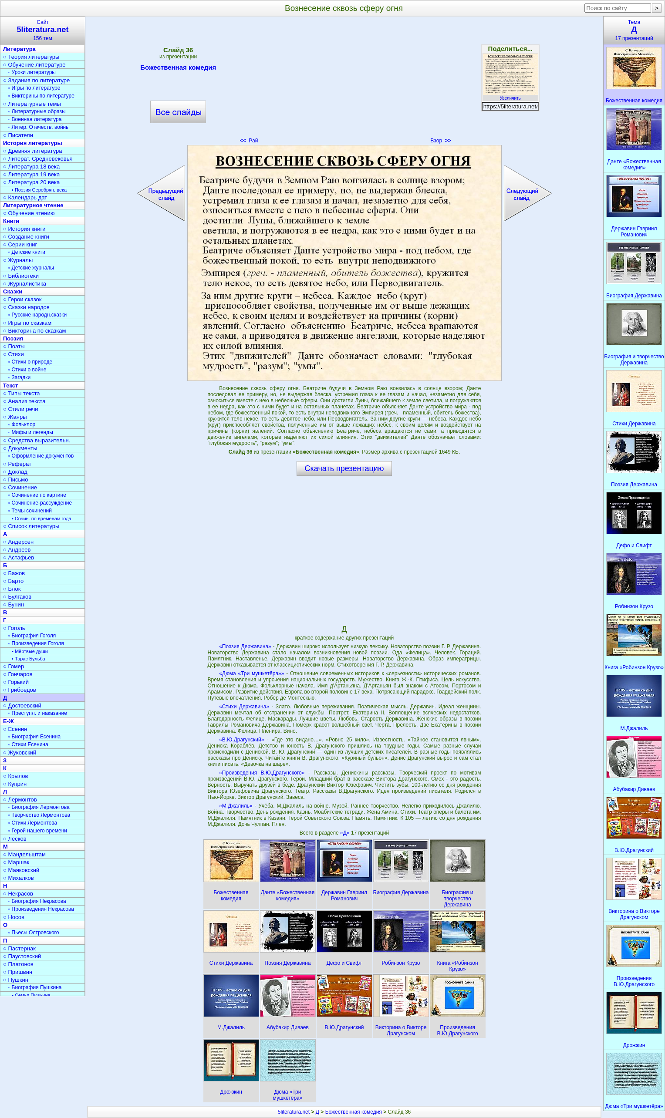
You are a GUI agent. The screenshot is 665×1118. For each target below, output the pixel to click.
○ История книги (24, 229)
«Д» (345, 833)
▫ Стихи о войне (27, 370)
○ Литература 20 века (31, 182)
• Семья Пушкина (31, 995)
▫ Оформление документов (41, 456)
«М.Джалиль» (235, 806)
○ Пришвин (17, 972)
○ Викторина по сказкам (34, 330)
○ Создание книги (26, 236)
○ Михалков (18, 878)
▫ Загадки (19, 377)
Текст (10, 385)
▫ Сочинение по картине (37, 495)
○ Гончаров (17, 674)
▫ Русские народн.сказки (37, 315)
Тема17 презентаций (634, 30)
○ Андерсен (18, 542)
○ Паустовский (22, 956)
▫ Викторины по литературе (41, 96)
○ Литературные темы (32, 104)
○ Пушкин (15, 980)
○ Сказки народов (26, 307)
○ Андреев (17, 549)
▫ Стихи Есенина (28, 744)
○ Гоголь (14, 628)
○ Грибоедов (19, 690)
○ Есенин (15, 729)
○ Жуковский (19, 752)
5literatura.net (294, 1112)
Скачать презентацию (344, 468)
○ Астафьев (18, 557)
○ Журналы (18, 260)
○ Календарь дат (25, 197)
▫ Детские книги (26, 252)
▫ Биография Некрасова (37, 901)
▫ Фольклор (21, 424)
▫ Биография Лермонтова (39, 807)
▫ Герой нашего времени (37, 831)
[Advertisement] (344, 83)
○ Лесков (15, 838)
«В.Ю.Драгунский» (241, 740)
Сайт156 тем (42, 30)
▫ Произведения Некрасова (41, 909)
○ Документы (20, 448)
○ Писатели (18, 135)
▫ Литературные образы (37, 111)
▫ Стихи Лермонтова (32, 823)
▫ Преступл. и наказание (37, 713)
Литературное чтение (33, 205)
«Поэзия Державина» (245, 646)
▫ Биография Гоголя (32, 636)
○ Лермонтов (20, 799)
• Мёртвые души (30, 651)
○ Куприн (15, 784)
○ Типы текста (21, 393)
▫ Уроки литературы (32, 72)
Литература (19, 49)
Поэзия (13, 338)
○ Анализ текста (24, 401)
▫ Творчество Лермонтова (39, 815)
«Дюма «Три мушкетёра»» (251, 673)
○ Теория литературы (31, 57)
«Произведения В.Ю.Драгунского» (261, 773)
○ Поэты (14, 346)
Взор (440, 141)
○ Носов (13, 917)
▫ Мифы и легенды (30, 432)
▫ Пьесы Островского (33, 932)
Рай (249, 141)
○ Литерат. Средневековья (38, 158)
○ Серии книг (20, 244)
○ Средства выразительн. (36, 440)
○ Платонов (18, 964)
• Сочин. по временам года (41, 518)
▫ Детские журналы (31, 268)
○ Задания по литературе (36, 80)
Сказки (12, 291)
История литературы (32, 143)
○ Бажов (14, 573)
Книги (11, 221)
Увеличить (510, 96)
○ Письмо (15, 479)
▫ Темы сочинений (30, 511)
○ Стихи (13, 354)
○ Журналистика (24, 283)
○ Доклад (15, 471)
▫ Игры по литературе (34, 88)
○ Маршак (16, 862)
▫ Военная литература (34, 119)
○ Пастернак (19, 948)
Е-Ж (8, 721)
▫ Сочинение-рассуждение (40, 503)
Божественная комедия (178, 69)
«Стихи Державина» (244, 707)
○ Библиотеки (21, 276)
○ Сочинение (20, 487)
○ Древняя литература (32, 151)
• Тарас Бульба (28, 658)
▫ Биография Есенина (34, 737)
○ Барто (13, 581)
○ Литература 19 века (31, 174)
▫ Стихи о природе (30, 362)
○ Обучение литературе (34, 64)
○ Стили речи (20, 409)
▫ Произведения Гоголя (36, 643)
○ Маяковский (21, 870)
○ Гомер (13, 666)
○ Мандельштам (24, 854)
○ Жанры (15, 417)
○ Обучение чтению (29, 213)
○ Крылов (15, 776)
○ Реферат (17, 464)
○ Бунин (13, 604)
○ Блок (12, 589)
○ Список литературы (31, 526)
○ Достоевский (22, 705)
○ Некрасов (18, 893)
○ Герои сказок (22, 299)
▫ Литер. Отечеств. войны (39, 127)
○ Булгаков (17, 596)
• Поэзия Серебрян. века (39, 189)
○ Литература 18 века (31, 166)
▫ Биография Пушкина (34, 987)
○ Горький (16, 682)
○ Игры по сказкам (27, 323)
